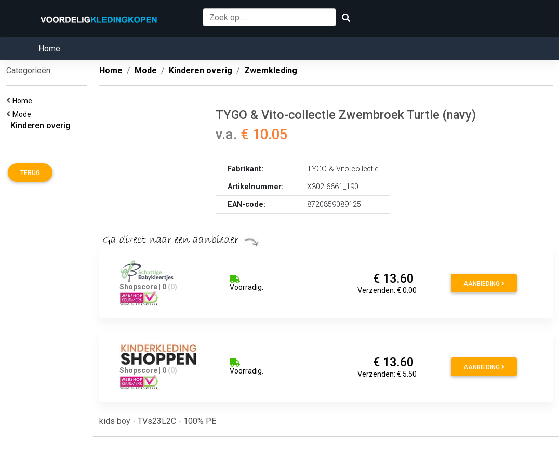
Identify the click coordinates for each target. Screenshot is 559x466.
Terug (30, 173)
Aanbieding (483, 283)
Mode (23, 114)
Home (49, 49)
